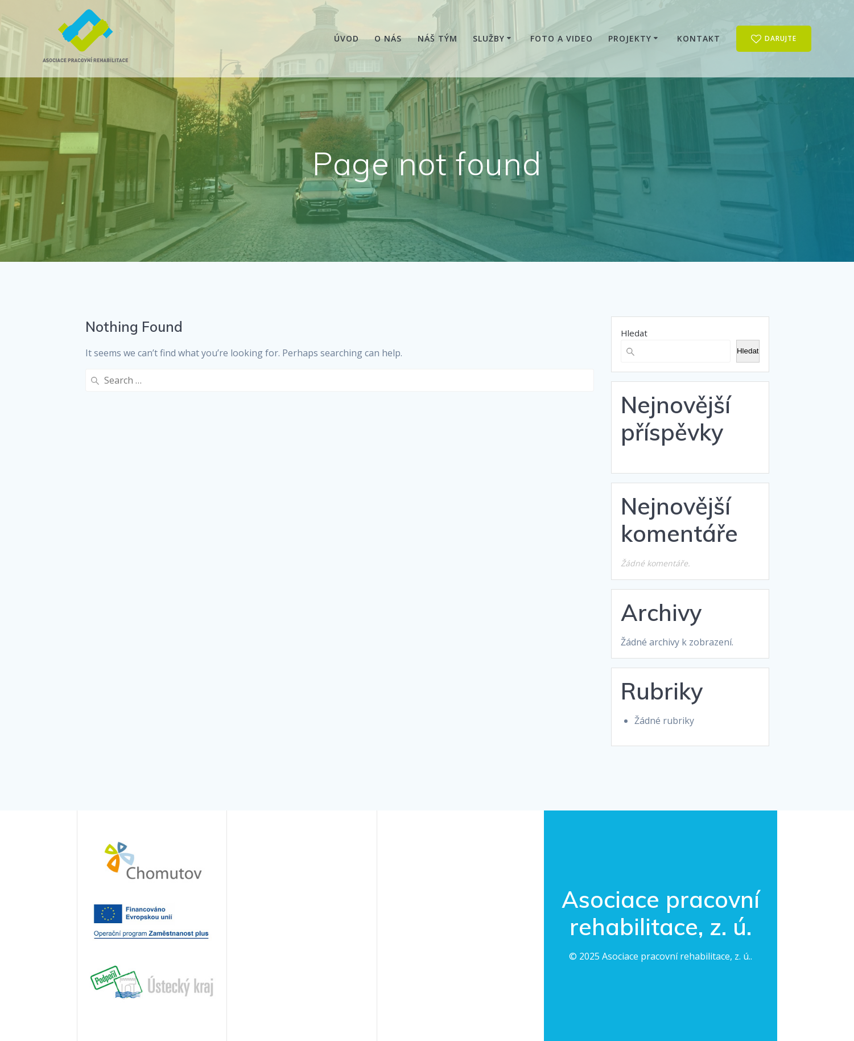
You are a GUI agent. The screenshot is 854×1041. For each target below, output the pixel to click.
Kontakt (698, 38)
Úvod (346, 38)
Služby (489, 38)
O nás (388, 38)
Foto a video (561, 38)
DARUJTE (774, 39)
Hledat (634, 333)
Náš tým (437, 38)
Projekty (629, 38)
